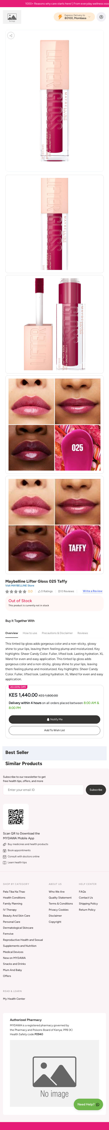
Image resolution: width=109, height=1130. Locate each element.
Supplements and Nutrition (19, 946)
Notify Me (55, 719)
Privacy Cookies (59, 909)
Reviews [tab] (82, 633)
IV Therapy (10, 909)
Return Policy (87, 909)
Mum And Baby (12, 970)
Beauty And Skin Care (16, 915)
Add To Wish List (54, 730)
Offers (7, 976)
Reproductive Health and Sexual (23, 940)
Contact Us (86, 897)
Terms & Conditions (61, 903)
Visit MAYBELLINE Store (19, 585)
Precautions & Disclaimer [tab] (57, 633)
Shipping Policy (88, 903)
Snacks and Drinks (14, 964)
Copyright (55, 922)
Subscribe (96, 789)
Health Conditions (14, 897)
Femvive (8, 933)
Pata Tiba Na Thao (14, 891)
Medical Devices (13, 952)
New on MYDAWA (14, 958)
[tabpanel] (54, 661)
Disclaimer (55, 915)
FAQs (82, 891)
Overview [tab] (11, 633)
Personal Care (11, 922)
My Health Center (14, 999)
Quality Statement (60, 897)
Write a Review (92, 591)
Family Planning (12, 903)
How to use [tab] (30, 633)
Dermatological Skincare (18, 928)
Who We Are (57, 891)
